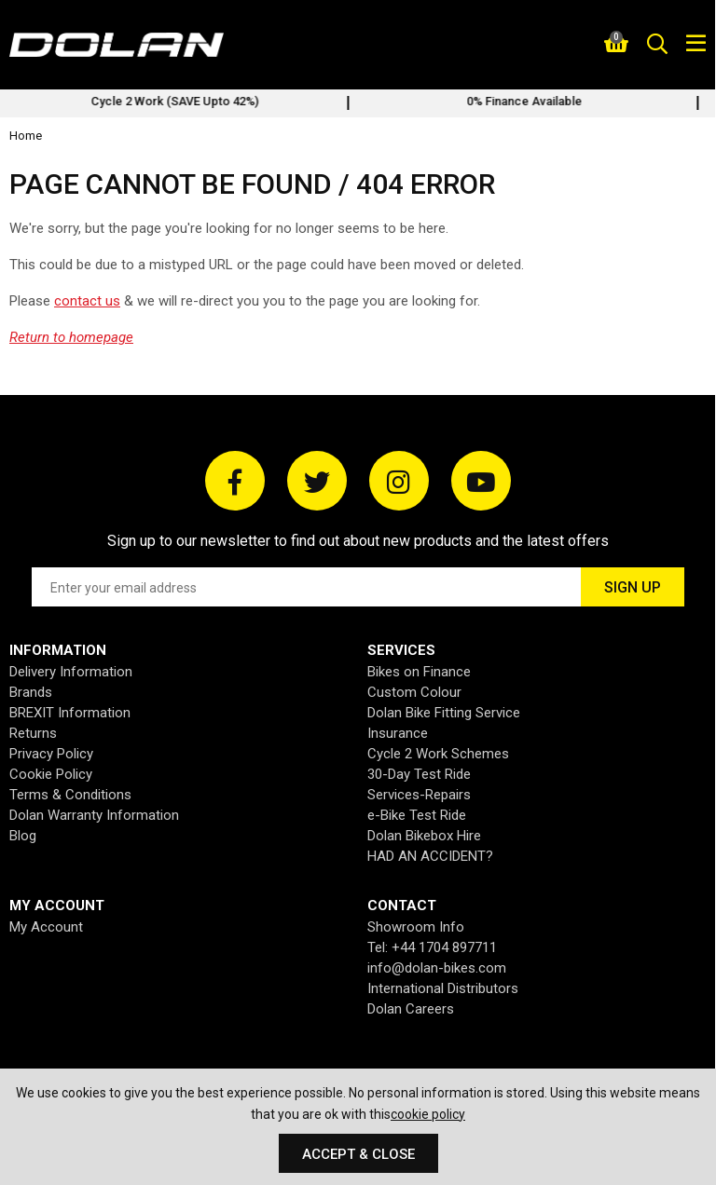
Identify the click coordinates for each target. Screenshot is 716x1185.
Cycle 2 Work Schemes (438, 753)
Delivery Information (70, 671)
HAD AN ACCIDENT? (430, 856)
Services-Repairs (419, 794)
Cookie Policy (50, 774)
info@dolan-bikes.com (436, 968)
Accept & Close (358, 1154)
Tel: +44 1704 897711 (432, 947)
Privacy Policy (51, 753)
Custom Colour (414, 692)
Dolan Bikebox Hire (424, 835)
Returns (33, 733)
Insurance (397, 733)
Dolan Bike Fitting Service (443, 712)
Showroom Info (415, 927)
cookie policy (428, 1114)
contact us (87, 301)
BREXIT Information (70, 712)
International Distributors (442, 988)
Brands (30, 692)
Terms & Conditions (70, 794)
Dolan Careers (410, 1009)
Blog (22, 835)
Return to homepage (71, 337)
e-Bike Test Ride (416, 815)
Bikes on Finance (419, 671)
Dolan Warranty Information (94, 815)
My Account (46, 927)
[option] (183, 103)
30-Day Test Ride (419, 774)
